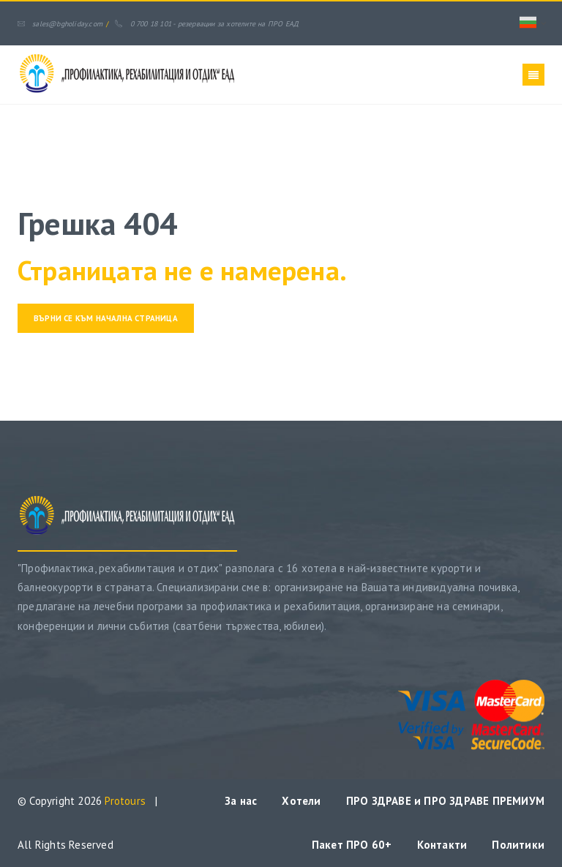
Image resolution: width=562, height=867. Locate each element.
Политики (518, 845)
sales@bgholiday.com (60, 24)
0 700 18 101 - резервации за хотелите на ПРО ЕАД (207, 24)
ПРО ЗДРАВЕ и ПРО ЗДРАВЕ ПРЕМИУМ (445, 801)
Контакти (442, 845)
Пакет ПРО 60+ (352, 845)
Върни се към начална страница (106, 318)
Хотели (301, 801)
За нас (241, 801)
